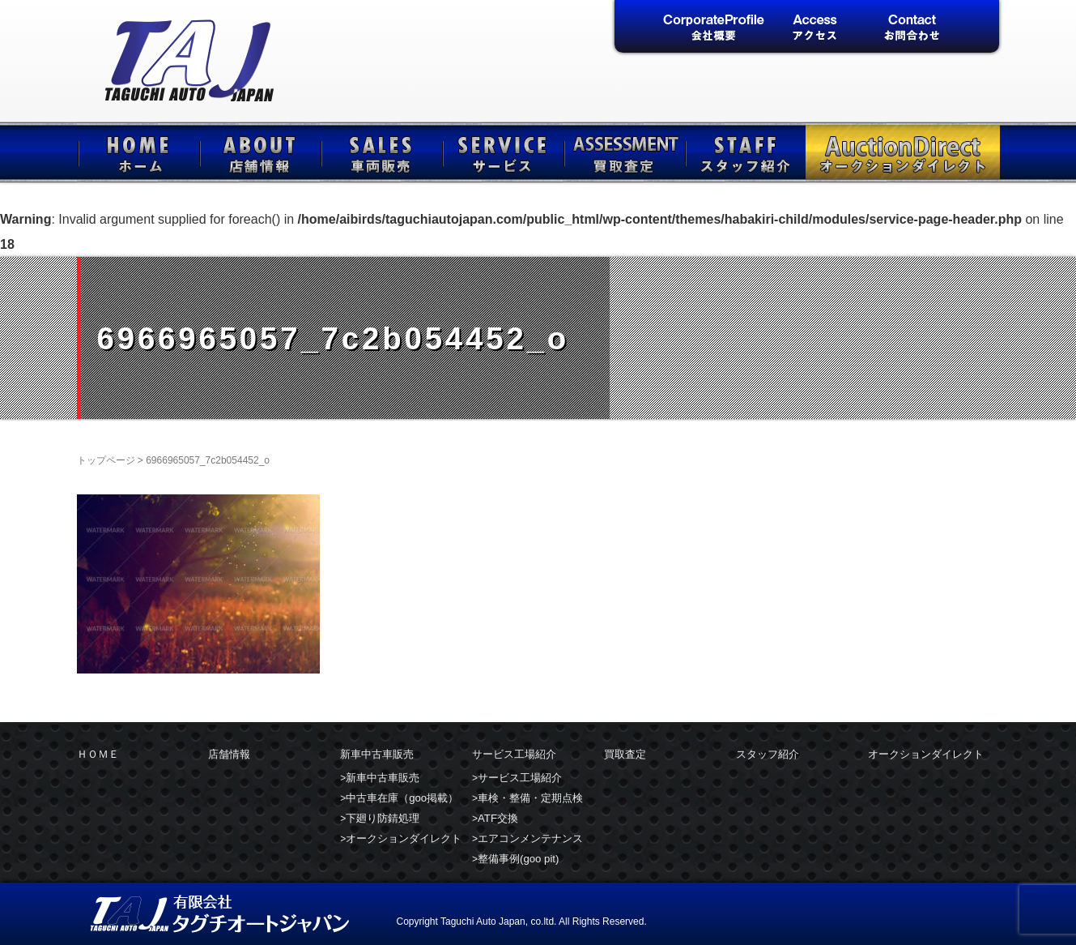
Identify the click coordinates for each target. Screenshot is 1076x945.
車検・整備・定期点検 (530, 798)
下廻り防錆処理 (382, 818)
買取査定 (623, 152)
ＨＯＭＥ (137, 152)
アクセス (812, 28)
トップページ (106, 460)
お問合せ (912, 28)
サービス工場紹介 (502, 152)
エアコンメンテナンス (530, 838)
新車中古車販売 (380, 152)
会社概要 (713, 28)
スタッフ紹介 (745, 152)
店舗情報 (259, 152)
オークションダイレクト (903, 152)
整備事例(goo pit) (518, 859)
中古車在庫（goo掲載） (402, 798)
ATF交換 (498, 818)
